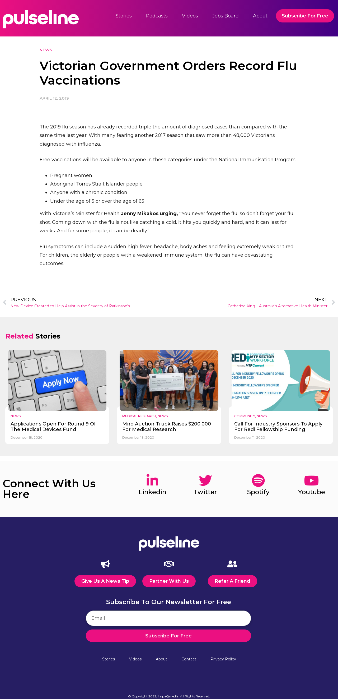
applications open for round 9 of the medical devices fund (53, 427)
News (46, 49)
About (260, 16)
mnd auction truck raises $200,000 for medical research (166, 427)
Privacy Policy (223, 658)
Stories (124, 16)
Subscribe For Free (305, 16)
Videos (190, 16)
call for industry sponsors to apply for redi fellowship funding (278, 427)
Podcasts (157, 16)
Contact (188, 658)
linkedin (152, 492)
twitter (205, 492)
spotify (258, 492)
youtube (311, 492)
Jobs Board (225, 16)
